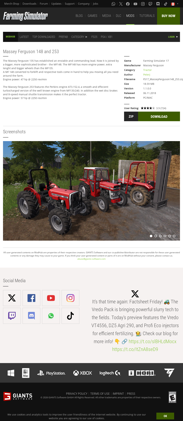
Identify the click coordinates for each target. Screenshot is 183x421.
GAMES (92, 16)
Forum (44, 3)
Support (70, 3)
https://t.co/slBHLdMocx (152, 341)
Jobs (95, 3)
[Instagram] (143, 4)
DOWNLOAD (159, 116)
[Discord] (158, 4)
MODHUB (10, 36)
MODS (130, 16)
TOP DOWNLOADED (43, 37)
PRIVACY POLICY (76, 394)
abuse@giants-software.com (91, 258)
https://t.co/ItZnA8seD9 (135, 349)
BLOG (79, 16)
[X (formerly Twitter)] (121, 4)
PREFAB (63, 37)
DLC (118, 16)
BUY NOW (168, 16)
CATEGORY (77, 37)
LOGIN (171, 36)
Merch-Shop (11, 3)
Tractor (147, 70)
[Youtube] (136, 4)
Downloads (29, 3)
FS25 (94, 37)
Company (84, 3)
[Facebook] (128, 4)
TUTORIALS (147, 16)
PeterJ (146, 74)
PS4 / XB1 (107, 37)
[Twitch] (151, 4)
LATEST (24, 37)
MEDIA (106, 16)
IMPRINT (118, 394)
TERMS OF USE (100, 394)
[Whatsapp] (114, 4)
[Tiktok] (166, 4)
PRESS (131, 394)
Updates (56, 3)
